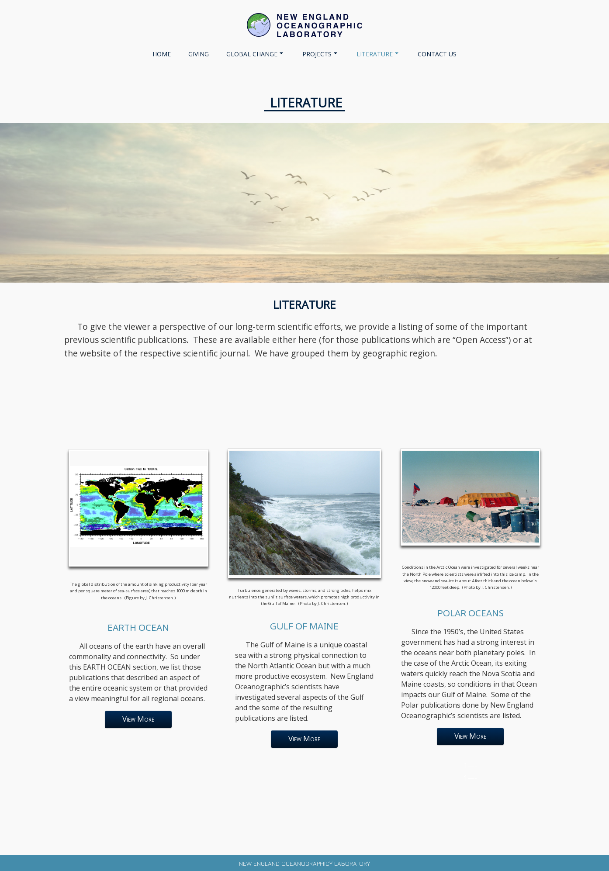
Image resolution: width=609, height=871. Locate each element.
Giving (198, 54)
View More (138, 719)
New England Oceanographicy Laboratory (304, 863)
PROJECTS (319, 54)
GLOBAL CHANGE (254, 54)
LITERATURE (377, 54)
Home (161, 54)
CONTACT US (437, 54)
